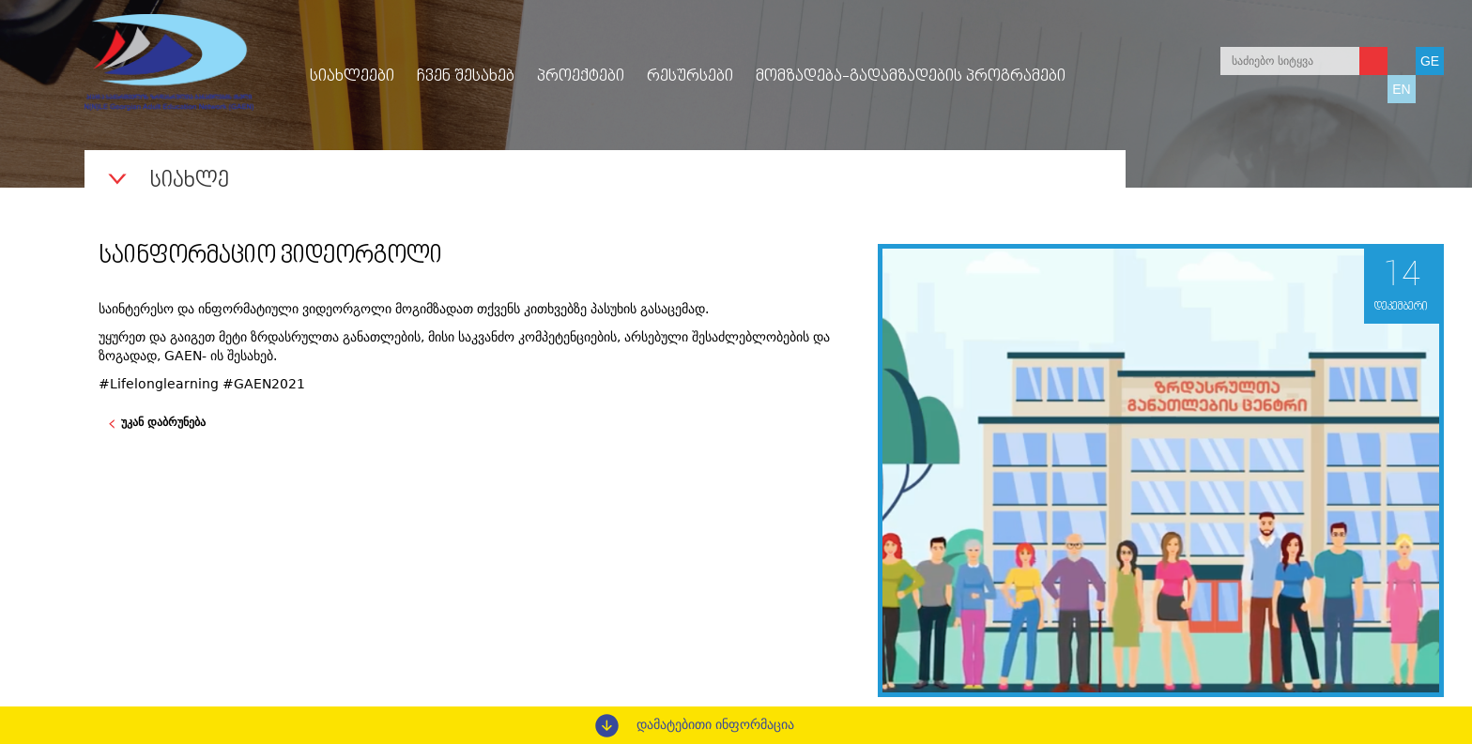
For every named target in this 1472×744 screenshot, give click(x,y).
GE (1429, 60)
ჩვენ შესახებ (465, 77)
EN (1401, 89)
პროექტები (580, 77)
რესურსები (690, 77)
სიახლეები (352, 77)
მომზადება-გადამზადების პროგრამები (911, 77)
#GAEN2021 (263, 383)
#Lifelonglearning (159, 383)
